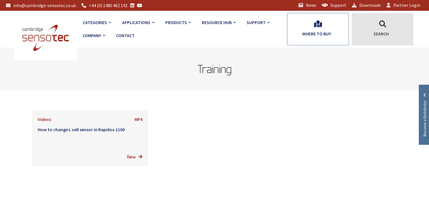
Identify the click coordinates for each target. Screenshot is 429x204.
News (307, 5)
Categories (95, 22)
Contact (125, 35)
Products (176, 22)
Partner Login (403, 5)
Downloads (366, 5)
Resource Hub (217, 22)
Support (334, 5)
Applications (136, 22)
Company (92, 35)
